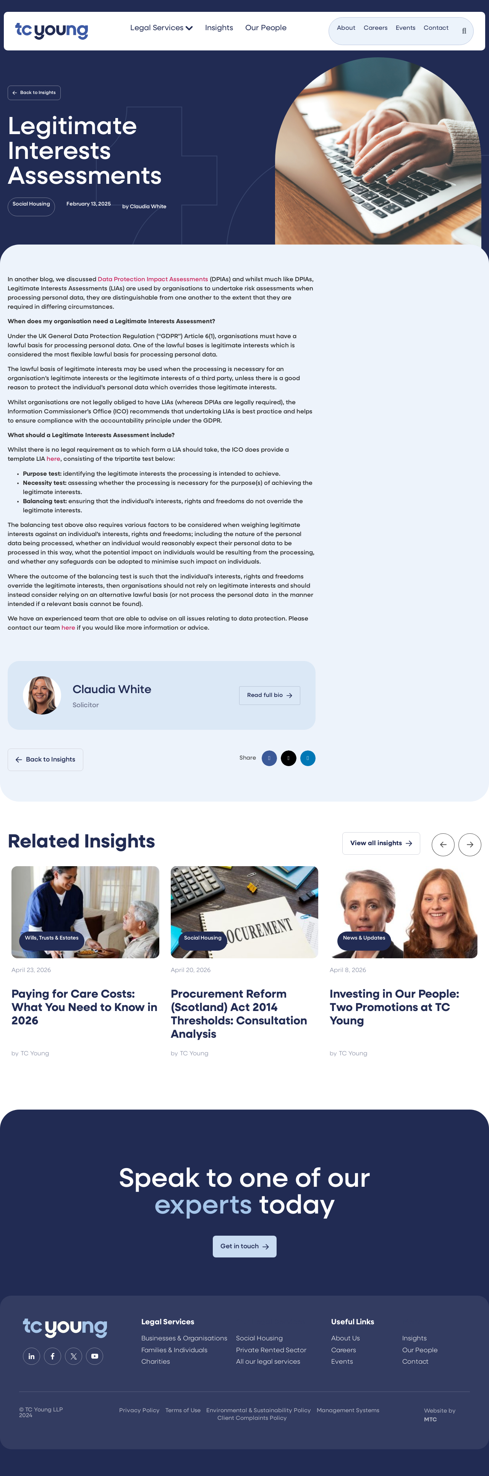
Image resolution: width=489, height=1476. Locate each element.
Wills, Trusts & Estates (52, 938)
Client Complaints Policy (252, 1418)
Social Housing (31, 204)
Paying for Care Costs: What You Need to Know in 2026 (84, 1008)
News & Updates (364, 938)
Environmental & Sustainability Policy (258, 1411)
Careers (375, 28)
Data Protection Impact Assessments (153, 280)
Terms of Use (183, 1411)
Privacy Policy (139, 1411)
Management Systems (348, 1411)
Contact (436, 28)
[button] (269, 758)
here (53, 459)
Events (405, 28)
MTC (430, 1420)
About (346, 28)
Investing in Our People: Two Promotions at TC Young (394, 1008)
